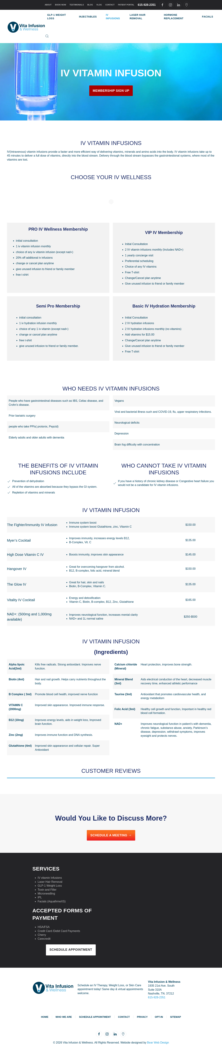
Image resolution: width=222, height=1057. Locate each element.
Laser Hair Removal (137, 16)
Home (44, 1016)
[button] (47, 36)
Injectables (88, 16)
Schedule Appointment (70, 949)
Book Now (60, 5)
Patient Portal (126, 5)
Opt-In (159, 1016)
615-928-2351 (147, 4)
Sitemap (175, 1016)
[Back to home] (26, 26)
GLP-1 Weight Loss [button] (56, 16)
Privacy (142, 1016)
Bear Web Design (158, 1042)
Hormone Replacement (173, 16)
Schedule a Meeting (111, 835)
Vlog (99, 5)
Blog (90, 5)
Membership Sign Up (111, 90)
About (48, 5)
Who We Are (64, 1016)
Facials (207, 16)
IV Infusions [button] (113, 16)
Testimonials (77, 5)
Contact (110, 5)
